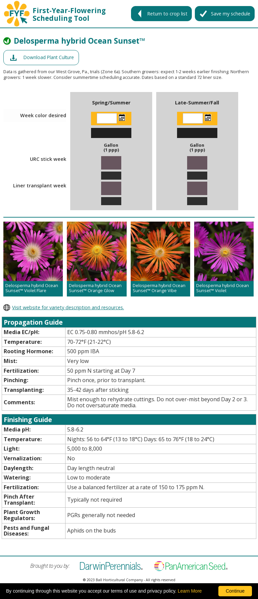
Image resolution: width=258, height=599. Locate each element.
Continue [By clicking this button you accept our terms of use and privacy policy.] (235, 591)
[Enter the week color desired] (107, 118)
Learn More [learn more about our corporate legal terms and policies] (190, 591)
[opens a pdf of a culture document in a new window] (41, 57)
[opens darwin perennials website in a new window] (129, 307)
